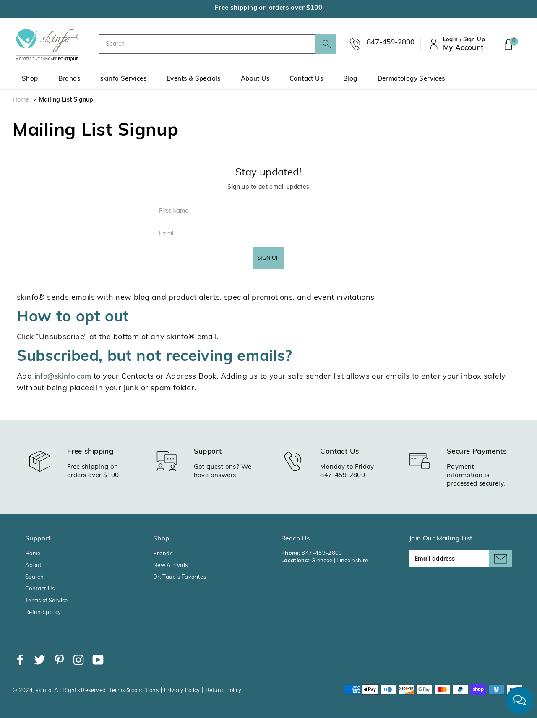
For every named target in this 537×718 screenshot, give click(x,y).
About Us (255, 79)
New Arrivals (170, 565)
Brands (69, 79)
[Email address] (460, 558)
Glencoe (322, 561)
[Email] (268, 234)
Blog (350, 79)
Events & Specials (194, 79)
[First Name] (268, 211)
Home (21, 100)
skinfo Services (123, 79)
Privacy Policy (182, 690)
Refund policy (43, 612)
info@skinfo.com (62, 376)
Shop (30, 79)
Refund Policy (224, 690)
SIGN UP (268, 258)
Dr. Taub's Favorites (179, 577)
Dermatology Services (411, 79)
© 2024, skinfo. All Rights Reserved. (60, 690)
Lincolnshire (352, 561)
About (33, 565)
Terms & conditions (134, 690)
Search (34, 577)
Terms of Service (46, 600)
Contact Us (306, 79)
